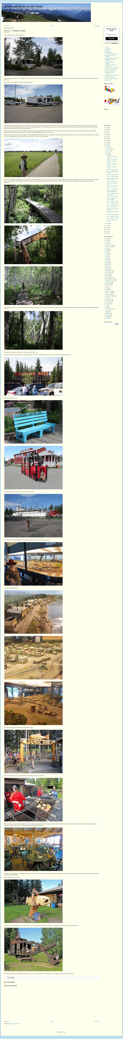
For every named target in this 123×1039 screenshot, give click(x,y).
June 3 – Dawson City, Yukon (113, 216)
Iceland (106, 253)
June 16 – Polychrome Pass (112, 189)
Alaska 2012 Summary (110, 71)
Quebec (107, 297)
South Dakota (108, 302)
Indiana (106, 257)
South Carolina (108, 300)
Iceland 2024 (108, 49)
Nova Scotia (107, 284)
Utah (106, 307)
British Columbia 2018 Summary (112, 58)
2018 (107, 134)
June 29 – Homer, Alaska (112, 159)
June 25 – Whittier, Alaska (112, 169)
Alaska (8, 32)
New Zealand (108, 277)
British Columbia (108, 245)
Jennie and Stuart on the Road (23, 6)
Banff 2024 (107, 50)
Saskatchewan (108, 299)
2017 (107, 136)
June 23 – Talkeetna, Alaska (112, 174)
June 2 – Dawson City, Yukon (113, 218)
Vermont (107, 310)
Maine (106, 259)
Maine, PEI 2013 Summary (111, 69)
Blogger (64, 1032)
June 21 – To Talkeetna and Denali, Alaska (112, 179)
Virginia (106, 311)
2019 (107, 133)
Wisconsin (107, 315)
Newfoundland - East (109, 278)
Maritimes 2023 (108, 52)
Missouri (107, 265)
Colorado (107, 249)
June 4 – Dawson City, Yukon (113, 214)
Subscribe (112, 38)
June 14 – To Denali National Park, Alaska (113, 194)
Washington (107, 313)
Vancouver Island (109, 308)
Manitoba (107, 261)
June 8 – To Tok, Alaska (111, 206)
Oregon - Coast (108, 292)
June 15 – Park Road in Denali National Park (111, 191)
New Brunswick (108, 270)
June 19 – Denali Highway (112, 181)
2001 (107, 233)
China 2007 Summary (109, 76)
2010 (107, 227)
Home (52, 25)
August (108, 151)
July (108, 152)
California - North (108, 246)
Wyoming (107, 316)
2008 (107, 229)
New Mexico (107, 273)
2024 (107, 127)
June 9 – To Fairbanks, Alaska (113, 205)
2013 (107, 144)
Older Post (97, 25)
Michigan (107, 262)
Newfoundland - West (109, 280)
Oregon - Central (108, 291)
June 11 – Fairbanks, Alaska (112, 201)
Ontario (106, 289)
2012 (107, 145)
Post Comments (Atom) (14, 1023)
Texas (106, 305)
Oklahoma (107, 288)
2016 (107, 138)
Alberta (106, 240)
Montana (107, 267)
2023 (107, 129)
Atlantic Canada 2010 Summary (112, 75)
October (108, 147)
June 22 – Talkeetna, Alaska (112, 176)
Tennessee (107, 304)
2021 (107, 131)
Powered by (111, 43)
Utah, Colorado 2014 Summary (111, 67)
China (106, 248)
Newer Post (6, 25)
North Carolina (108, 281)
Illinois (106, 256)
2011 (107, 225)
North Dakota (108, 283)
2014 (107, 142)
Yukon (106, 318)
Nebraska (107, 269)
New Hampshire (108, 272)
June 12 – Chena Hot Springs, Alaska (111, 199)
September (109, 149)
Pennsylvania (108, 294)
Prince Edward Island (109, 296)
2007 (107, 231)
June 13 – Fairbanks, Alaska (112, 196)
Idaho (106, 254)
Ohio (106, 286)
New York (107, 275)
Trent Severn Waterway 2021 (111, 53)
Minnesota (107, 264)
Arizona (107, 242)
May (108, 223)
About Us (107, 47)
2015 (107, 140)
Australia (107, 243)
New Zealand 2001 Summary (111, 78)
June (108, 154)
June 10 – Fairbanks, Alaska (112, 203)
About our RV (108, 80)
